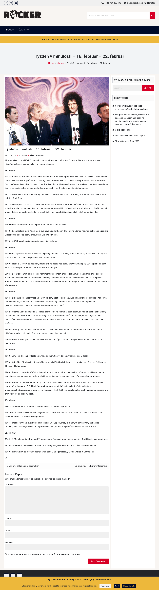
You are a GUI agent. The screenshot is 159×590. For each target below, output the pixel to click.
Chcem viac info (129, 586)
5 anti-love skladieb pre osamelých (23, 466)
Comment (10, 484)
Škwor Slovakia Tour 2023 (127, 141)
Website (9, 542)
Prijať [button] (117, 586)
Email (8, 530)
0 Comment (38, 155)
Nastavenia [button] (105, 586)
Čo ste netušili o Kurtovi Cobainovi (91, 466)
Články (23, 29)
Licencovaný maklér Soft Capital (130, 135)
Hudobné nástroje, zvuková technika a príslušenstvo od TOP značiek (87, 39)
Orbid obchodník (122, 130)
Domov (10, 29)
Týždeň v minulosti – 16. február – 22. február (38, 149)
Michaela (23, 155)
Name (8, 518)
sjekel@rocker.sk (135, 3)
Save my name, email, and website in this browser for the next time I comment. (43, 554)
